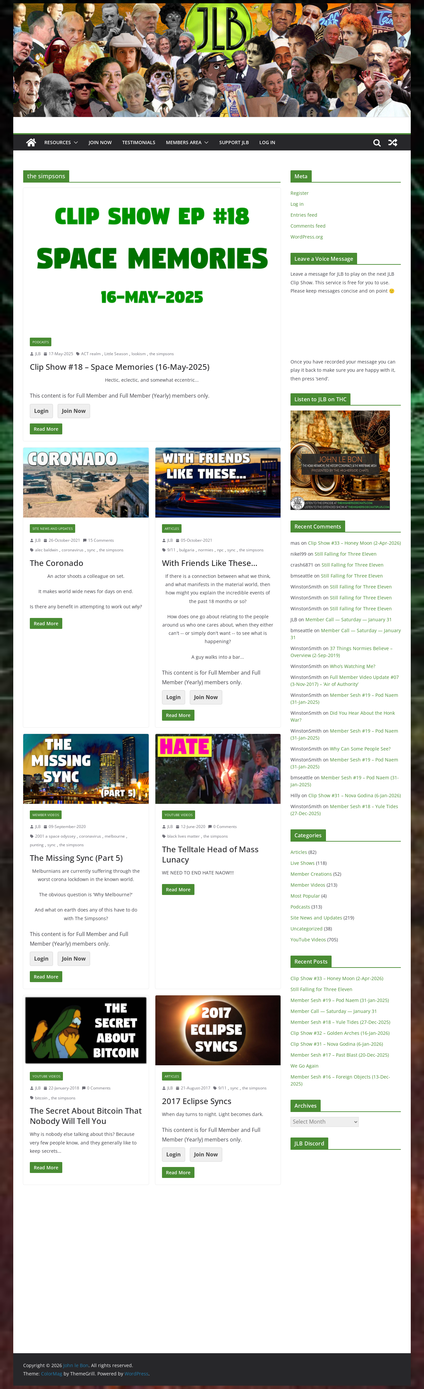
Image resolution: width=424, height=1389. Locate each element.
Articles (172, 528)
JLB (38, 354)
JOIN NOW (100, 142)
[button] (74, 142)
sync (91, 550)
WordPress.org (307, 237)
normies (205, 550)
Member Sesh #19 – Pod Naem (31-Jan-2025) (340, 1000)
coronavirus (72, 550)
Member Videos (45, 814)
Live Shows (303, 863)
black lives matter (183, 836)
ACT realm (91, 354)
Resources (57, 142)
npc (220, 550)
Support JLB (234, 142)
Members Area (183, 142)
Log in (297, 204)
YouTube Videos (178, 814)
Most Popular (305, 896)
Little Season (116, 354)
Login (41, 411)
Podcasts (40, 342)
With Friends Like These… (209, 562)
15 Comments (98, 540)
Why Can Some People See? (360, 749)
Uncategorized (307, 928)
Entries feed (304, 215)
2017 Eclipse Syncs (197, 1100)
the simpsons (161, 354)
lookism (139, 354)
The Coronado (56, 562)
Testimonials (138, 142)
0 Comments (222, 826)
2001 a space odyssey (55, 836)
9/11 (171, 550)
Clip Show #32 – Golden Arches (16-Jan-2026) (340, 1033)
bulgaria (186, 550)
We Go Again (305, 1066)
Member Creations (311, 874)
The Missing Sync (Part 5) (76, 857)
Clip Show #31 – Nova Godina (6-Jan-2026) (354, 795)
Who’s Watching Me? (352, 666)
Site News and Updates (52, 528)
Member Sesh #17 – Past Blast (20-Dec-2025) (340, 1055)
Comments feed (308, 226)
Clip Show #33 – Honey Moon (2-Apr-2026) (354, 543)
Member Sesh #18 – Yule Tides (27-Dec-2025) (340, 1022)
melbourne (115, 836)
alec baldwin (46, 550)
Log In (267, 142)
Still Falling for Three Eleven (346, 554)
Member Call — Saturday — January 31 (348, 619)
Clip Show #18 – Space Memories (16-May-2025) (119, 366)
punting (37, 845)
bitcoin (41, 1098)
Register (300, 193)
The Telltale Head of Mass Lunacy (210, 854)
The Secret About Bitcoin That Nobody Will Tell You (86, 1115)
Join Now (74, 411)
